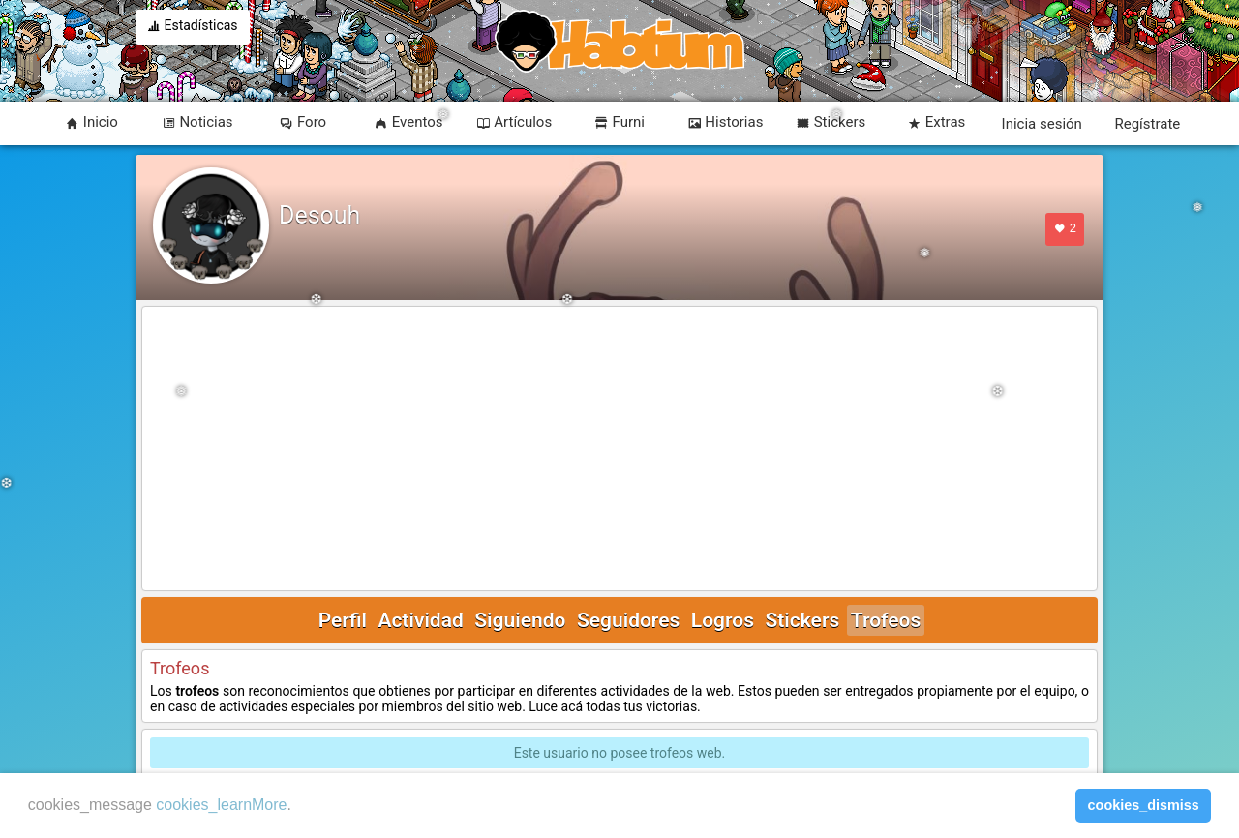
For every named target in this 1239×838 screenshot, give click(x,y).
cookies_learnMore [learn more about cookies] (221, 804)
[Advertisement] (619, 449)
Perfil (342, 620)
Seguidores (628, 620)
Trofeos (886, 620)
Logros (722, 620)
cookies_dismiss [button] (1143, 805)
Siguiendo (519, 620)
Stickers (802, 620)
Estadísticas (192, 27)
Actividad (420, 620)
